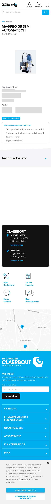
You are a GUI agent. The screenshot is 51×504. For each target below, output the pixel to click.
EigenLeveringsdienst (32, 300)
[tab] (25, 158)
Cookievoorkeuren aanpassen (25, 497)
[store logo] (9, 5)
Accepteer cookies (25, 490)
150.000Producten (30, 283)
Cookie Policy (24, 479)
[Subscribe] (11, 396)
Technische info (14, 158)
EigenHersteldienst (9, 283)
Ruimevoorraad (7, 300)
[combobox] (25, 12)
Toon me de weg (17, 245)
